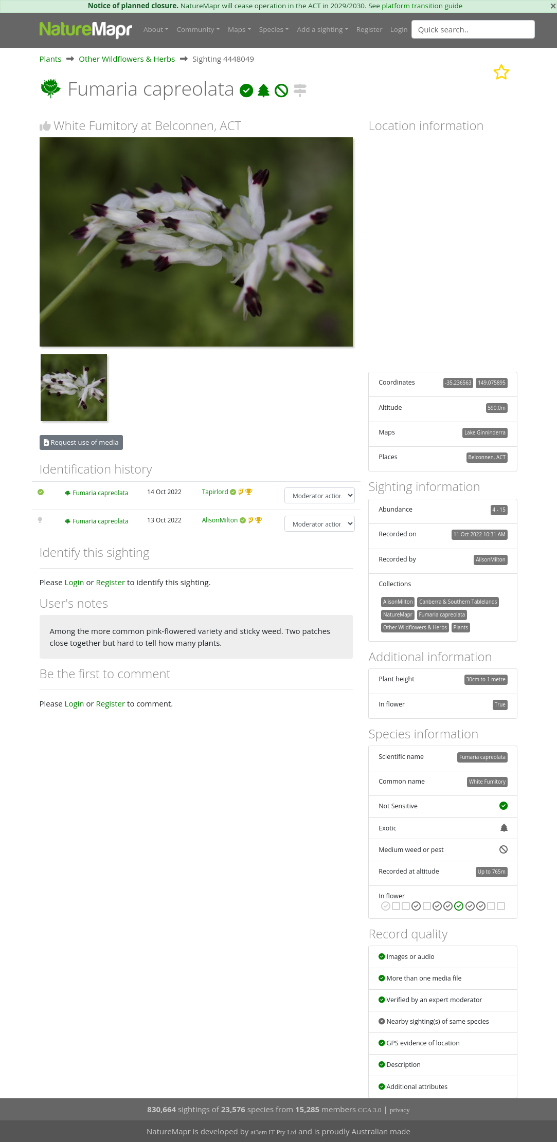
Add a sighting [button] (320, 29)
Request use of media (81, 442)
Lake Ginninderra (485, 432)
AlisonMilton (220, 520)
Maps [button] (236, 29)
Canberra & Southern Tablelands (458, 601)
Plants (51, 58)
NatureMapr (397, 614)
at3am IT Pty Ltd (273, 1132)
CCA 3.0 (370, 1110)
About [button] (153, 29)
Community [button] (195, 29)
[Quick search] (473, 29)
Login (399, 29)
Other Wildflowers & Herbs (127, 58)
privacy (400, 1110)
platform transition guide (422, 5)
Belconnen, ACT (487, 457)
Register (369, 29)
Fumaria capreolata (100, 492)
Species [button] (271, 29)
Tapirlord (215, 491)
